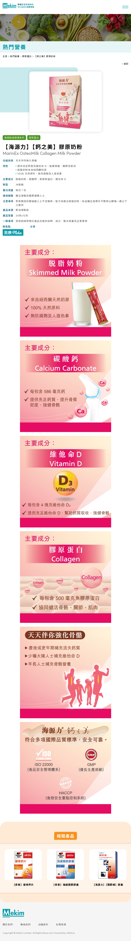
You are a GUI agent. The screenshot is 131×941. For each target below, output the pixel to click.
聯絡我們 (26, 924)
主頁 (5, 56)
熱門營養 (14, 56)
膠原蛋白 (27, 56)
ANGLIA (71, 932)
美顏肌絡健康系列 (14, 137)
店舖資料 (43, 924)
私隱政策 (61, 924)
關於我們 (8, 924)
